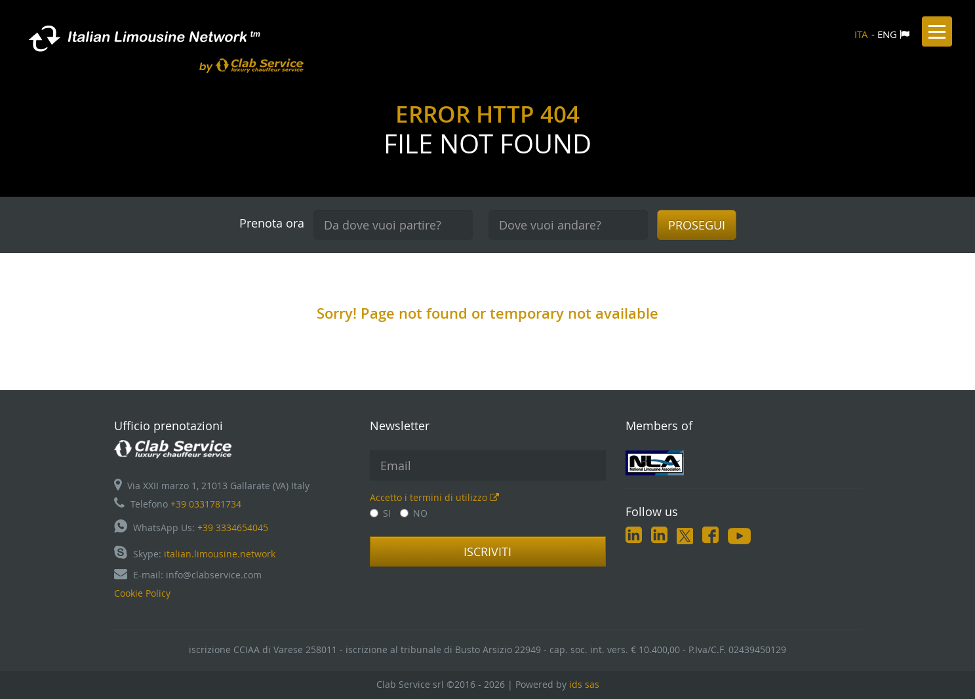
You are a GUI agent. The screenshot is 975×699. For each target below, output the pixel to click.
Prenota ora (271, 223)
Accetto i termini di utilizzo (434, 497)
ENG (887, 34)
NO (414, 513)
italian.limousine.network (219, 554)
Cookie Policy (142, 593)
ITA (861, 34)
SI (380, 513)
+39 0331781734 (205, 504)
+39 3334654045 (232, 527)
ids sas (584, 684)
